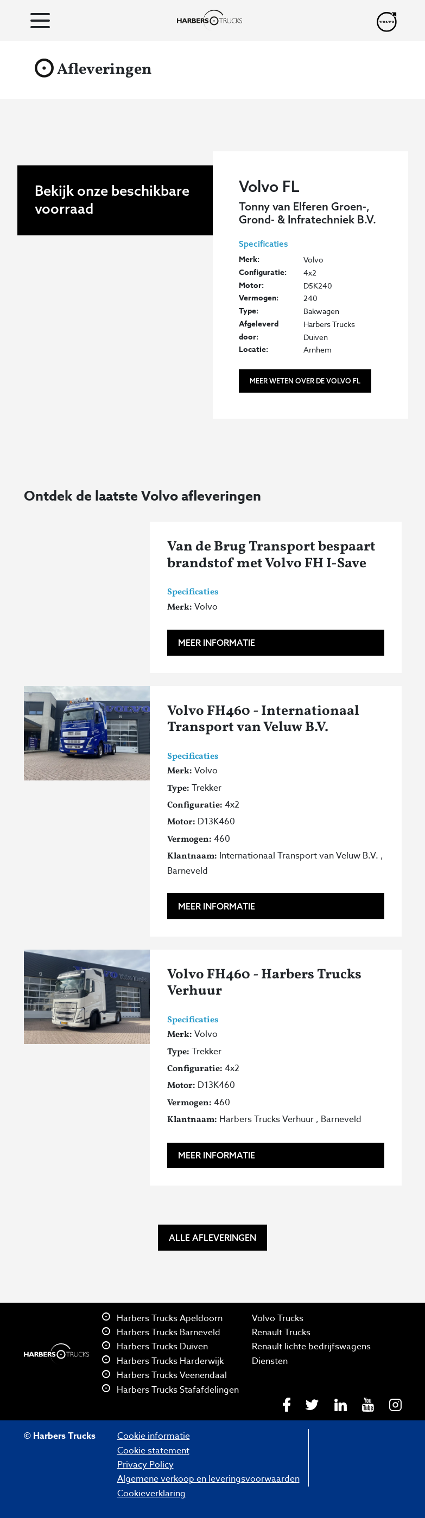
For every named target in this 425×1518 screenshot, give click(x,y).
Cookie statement (153, 1450)
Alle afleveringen (212, 1237)
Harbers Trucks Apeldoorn (162, 1318)
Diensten (270, 1361)
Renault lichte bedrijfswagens (311, 1346)
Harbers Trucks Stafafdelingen (170, 1390)
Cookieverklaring (151, 1493)
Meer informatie (216, 642)
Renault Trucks (281, 1332)
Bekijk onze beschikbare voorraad (112, 290)
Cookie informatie (153, 1436)
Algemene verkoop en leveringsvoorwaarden (208, 1478)
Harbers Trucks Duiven (155, 1346)
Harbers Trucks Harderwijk (163, 1361)
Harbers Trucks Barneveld (161, 1332)
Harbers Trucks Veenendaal (164, 1375)
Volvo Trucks (277, 1318)
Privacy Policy (145, 1464)
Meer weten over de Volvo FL (305, 380)
